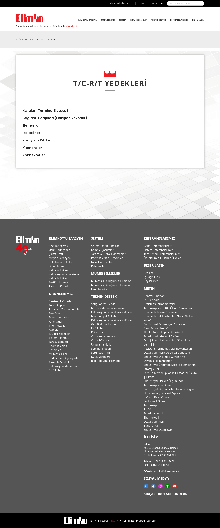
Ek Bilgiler (55, 370)
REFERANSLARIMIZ (179, 20)
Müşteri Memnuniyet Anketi (108, 308)
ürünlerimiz (25, 39)
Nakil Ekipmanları (102, 262)
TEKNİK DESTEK (158, 20)
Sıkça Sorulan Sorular (165, 494)
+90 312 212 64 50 (164, 461)
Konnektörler (34, 155)
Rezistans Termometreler (65, 309)
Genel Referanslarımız (158, 246)
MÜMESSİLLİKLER (138, 20)
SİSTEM (122, 20)
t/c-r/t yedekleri (46, 39)
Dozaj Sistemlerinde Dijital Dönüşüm (167, 352)
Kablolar (54, 329)
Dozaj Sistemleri (154, 421)
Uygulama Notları (102, 344)
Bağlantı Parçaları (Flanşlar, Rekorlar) (55, 118)
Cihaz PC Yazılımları (103, 340)
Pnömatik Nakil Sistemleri (107, 258)
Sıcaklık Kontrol (153, 413)
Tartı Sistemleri (58, 342)
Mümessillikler (58, 354)
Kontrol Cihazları (154, 296)
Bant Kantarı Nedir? (156, 328)
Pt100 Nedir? (152, 300)
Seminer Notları (101, 348)
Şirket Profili (56, 254)
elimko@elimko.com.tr (166, 471)
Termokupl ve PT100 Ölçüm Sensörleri (168, 308)
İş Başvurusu (152, 277)
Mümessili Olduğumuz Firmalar (111, 281)
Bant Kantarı (151, 425)
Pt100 (147, 409)
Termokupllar (57, 305)
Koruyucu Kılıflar (36, 140)
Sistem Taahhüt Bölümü (106, 246)
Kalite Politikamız (60, 270)
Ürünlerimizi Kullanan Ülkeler (162, 258)
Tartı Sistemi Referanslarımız (162, 254)
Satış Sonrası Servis (103, 304)
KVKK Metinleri (100, 357)
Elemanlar (31, 125)
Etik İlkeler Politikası (61, 262)
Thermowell (151, 417)
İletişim (148, 273)
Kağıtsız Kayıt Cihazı (156, 397)
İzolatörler (31, 132)
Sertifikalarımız (58, 282)
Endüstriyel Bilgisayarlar (64, 358)
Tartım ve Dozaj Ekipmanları (108, 254)
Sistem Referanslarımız (158, 250)
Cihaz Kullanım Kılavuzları (107, 336)
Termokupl (150, 405)
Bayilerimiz (151, 281)
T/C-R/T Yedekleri (60, 334)
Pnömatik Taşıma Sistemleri (161, 312)
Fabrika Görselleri (60, 286)
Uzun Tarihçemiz (59, 250)
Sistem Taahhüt (59, 338)
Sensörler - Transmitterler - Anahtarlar (59, 317)
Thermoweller (58, 325)
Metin (149, 288)
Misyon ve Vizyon (60, 258)
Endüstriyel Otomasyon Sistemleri (165, 324)
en (162, 3)
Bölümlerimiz (57, 266)
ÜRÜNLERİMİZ (108, 20)
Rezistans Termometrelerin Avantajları (168, 348)
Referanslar (98, 266)
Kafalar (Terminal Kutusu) (45, 110)
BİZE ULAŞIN (198, 20)
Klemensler (32, 147)
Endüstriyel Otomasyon (158, 430)
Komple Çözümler (102, 250)
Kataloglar (97, 332)
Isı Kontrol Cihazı (154, 401)
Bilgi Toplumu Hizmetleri (106, 361)
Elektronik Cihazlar (60, 301)
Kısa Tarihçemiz (58, 246)
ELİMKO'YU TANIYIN (87, 20)
